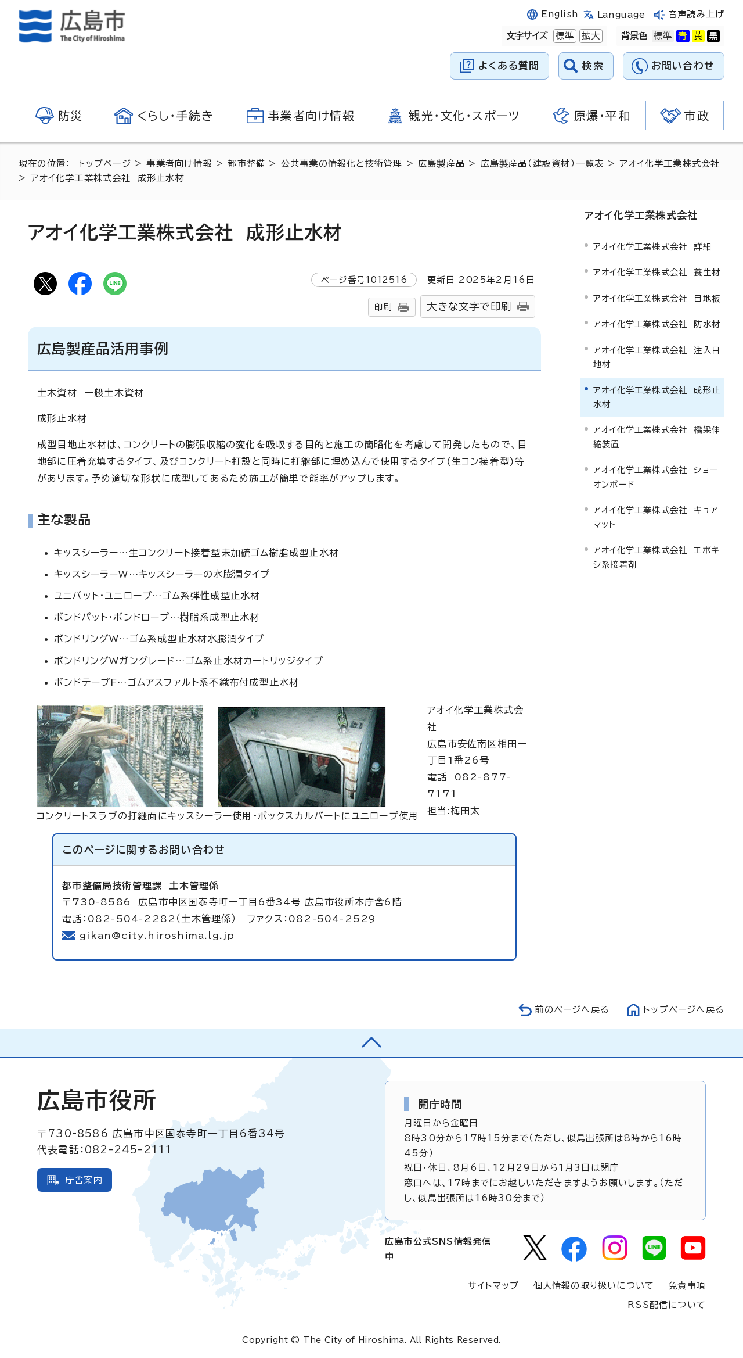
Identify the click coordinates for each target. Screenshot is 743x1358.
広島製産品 (441, 163)
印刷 (383, 307)
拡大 (589, 36)
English (559, 14)
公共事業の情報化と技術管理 (342, 163)
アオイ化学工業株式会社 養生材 (656, 272)
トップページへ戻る (683, 1009)
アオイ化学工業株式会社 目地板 (656, 298)
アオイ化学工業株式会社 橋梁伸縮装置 (656, 436)
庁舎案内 (84, 1180)
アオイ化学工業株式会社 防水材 (656, 324)
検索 (593, 65)
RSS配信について (666, 1304)
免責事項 (687, 1285)
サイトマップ (493, 1285)
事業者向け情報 (179, 163)
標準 (563, 36)
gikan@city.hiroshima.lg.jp (157, 935)
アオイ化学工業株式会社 (669, 163)
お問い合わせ (683, 65)
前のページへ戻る (572, 1009)
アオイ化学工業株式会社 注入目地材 (656, 357)
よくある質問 (508, 65)
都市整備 (246, 163)
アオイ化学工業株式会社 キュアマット (656, 517)
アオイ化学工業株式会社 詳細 (652, 246)
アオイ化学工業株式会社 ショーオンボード (656, 476)
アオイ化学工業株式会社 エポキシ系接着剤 (656, 557)
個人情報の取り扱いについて (594, 1285)
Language (621, 14)
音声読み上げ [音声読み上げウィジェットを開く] (696, 14)
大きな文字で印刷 (469, 306)
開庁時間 (440, 1104)
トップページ (104, 163)
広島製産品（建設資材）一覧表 (542, 163)
